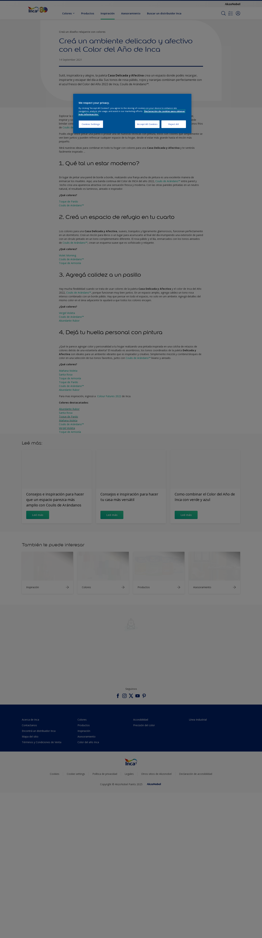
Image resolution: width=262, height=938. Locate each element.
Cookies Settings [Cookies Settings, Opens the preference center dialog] (91, 124)
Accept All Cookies (147, 124)
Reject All (173, 124)
